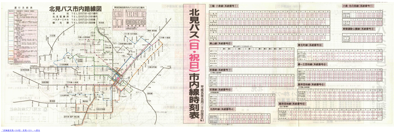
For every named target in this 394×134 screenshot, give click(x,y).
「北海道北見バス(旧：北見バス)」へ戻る (20, 130)
